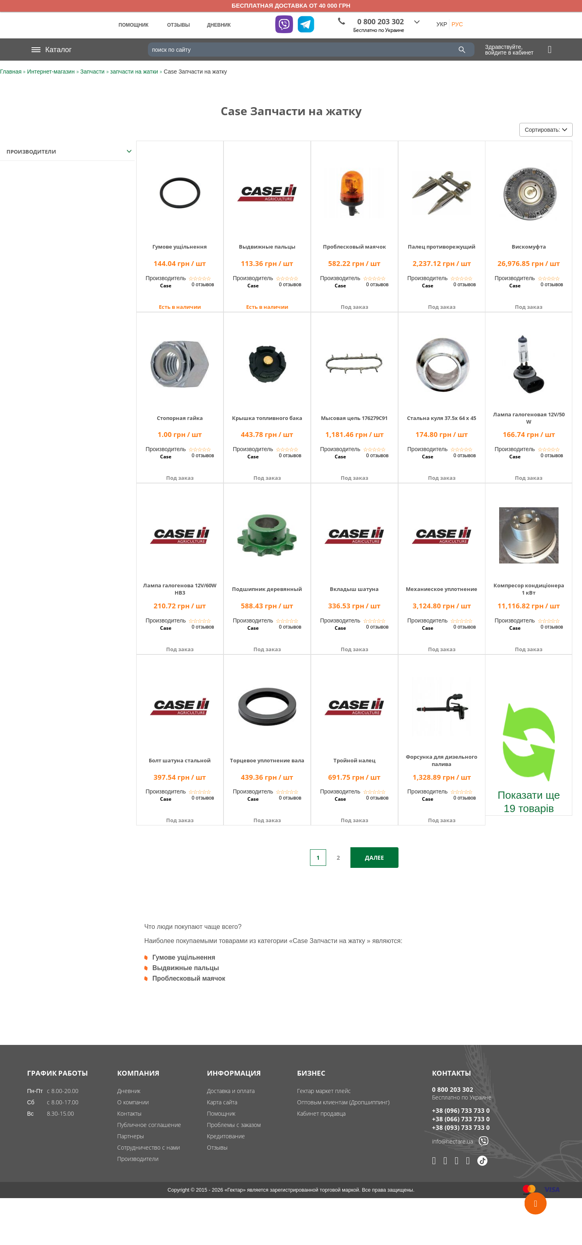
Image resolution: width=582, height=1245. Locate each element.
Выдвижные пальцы (267, 246)
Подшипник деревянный (267, 589)
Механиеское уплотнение (441, 589)
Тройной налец (354, 760)
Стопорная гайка (180, 418)
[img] (179, 187)
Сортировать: (546, 130)
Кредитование (226, 1136)
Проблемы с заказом (234, 1125)
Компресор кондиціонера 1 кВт (528, 589)
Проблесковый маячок (354, 246)
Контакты (129, 1113)
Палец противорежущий (441, 246)
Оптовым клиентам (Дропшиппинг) (343, 1102)
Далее (374, 857)
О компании (133, 1102)
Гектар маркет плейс (324, 1091)
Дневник (128, 1091)
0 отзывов (203, 284)
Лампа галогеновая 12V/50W (529, 418)
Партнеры (130, 1136)
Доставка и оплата (231, 1091)
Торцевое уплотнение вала (267, 760)
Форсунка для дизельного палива (441, 760)
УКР (441, 24)
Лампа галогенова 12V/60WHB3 (180, 589)
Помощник (221, 1113)
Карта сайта (222, 1102)
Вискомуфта (529, 246)
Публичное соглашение (149, 1125)
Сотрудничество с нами (148, 1147)
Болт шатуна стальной (180, 760)
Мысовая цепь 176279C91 (354, 418)
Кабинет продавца (321, 1113)
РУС (457, 24)
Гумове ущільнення (179, 246)
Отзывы (217, 1147)
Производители (137, 1159)
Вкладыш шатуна (354, 589)
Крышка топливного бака (267, 418)
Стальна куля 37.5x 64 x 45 (441, 418)
